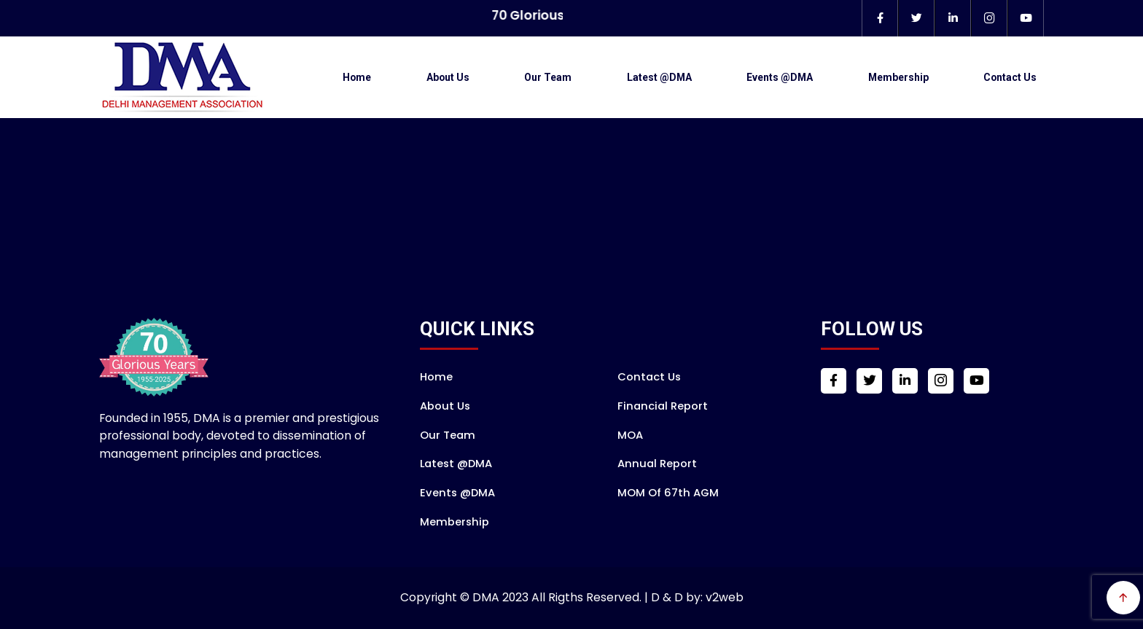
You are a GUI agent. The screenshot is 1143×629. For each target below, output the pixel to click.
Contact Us (1010, 77)
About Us (447, 77)
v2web (725, 597)
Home (357, 77)
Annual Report (657, 463)
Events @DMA (779, 77)
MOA (630, 434)
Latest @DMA (659, 77)
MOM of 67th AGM (668, 492)
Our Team (548, 77)
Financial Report (662, 405)
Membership (898, 77)
